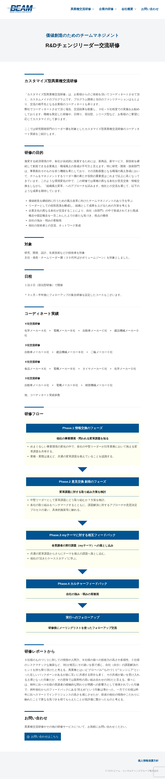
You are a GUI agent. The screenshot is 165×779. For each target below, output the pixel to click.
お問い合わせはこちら (44, 736)
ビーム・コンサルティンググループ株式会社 (136, 770)
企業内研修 (106, 9)
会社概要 (127, 9)
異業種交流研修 (81, 9)
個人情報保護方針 (148, 760)
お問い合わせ (150, 9)
